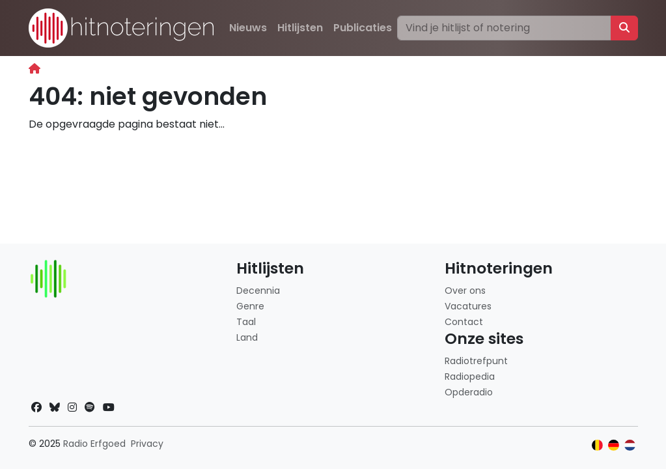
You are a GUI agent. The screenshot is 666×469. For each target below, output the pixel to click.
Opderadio (469, 392)
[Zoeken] (504, 28)
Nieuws (248, 27)
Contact (464, 321)
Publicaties (362, 27)
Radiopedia (470, 376)
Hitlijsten (300, 27)
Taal (246, 321)
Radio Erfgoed (94, 443)
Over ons (465, 290)
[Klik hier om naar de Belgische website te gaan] (597, 445)
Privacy (147, 443)
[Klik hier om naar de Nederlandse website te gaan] (629, 445)
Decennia (258, 290)
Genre (250, 306)
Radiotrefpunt (476, 360)
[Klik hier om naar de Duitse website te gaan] (613, 445)
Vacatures (468, 306)
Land (247, 337)
